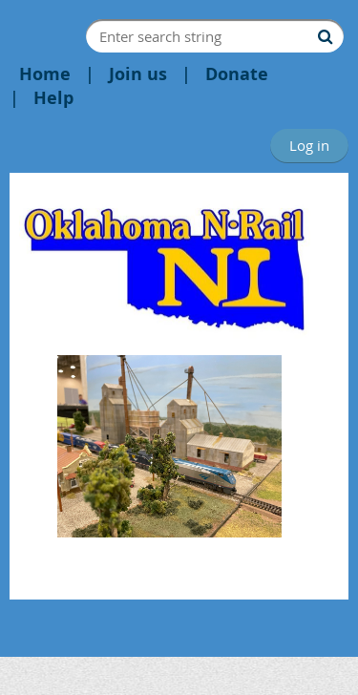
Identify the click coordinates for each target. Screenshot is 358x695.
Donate (236, 74)
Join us (138, 74)
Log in (309, 145)
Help (53, 98)
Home (45, 74)
